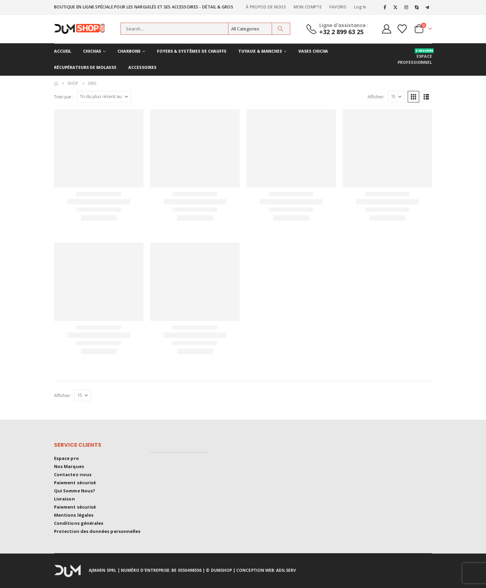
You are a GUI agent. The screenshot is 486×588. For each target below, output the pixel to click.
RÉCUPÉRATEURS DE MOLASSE (85, 67)
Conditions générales (78, 523)
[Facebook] (385, 7)
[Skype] (416, 7)
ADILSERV (286, 570)
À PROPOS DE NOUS (266, 7)
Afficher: (376, 97)
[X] (395, 7)
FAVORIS (337, 7)
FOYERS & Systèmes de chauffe (191, 51)
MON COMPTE (308, 7)
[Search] (280, 28)
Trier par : (64, 97)
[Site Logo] (82, 29)
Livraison (64, 499)
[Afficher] (396, 96)
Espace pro (66, 458)
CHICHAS (92, 51)
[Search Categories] (250, 28)
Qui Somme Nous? (74, 491)
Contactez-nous (72, 474)
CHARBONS (129, 51)
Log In (360, 7)
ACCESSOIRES (142, 67)
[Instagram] (406, 7)
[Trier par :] (104, 96)
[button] (413, 96)
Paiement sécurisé (75, 483)
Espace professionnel (415, 56)
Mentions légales (73, 515)
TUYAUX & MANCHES (260, 51)
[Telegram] (427, 7)
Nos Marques (69, 466)
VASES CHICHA (313, 51)
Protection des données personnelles (97, 531)
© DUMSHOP (219, 570)
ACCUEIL (62, 51)
